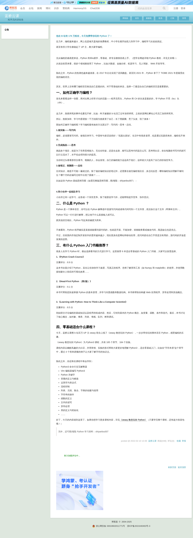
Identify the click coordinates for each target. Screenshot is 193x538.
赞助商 (66, 8)
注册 (176, 8)
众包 (31, 8)
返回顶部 (182, 467)
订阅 (172, 18)
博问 (48, 8)
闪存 (56, 8)
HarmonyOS (79, 8)
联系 (160, 18)
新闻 (39, 8)
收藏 (179, 441)
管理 (184, 18)
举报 (184, 441)
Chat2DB (95, 8)
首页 (137, 18)
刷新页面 (172, 467)
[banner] (9, 8)
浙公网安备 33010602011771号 (108, 526)
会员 (22, 8)
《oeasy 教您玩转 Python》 (133, 420)
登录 (183, 8)
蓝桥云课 (12, 16)
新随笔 (149, 18)
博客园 (125, 18)
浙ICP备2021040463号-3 (138, 526)
